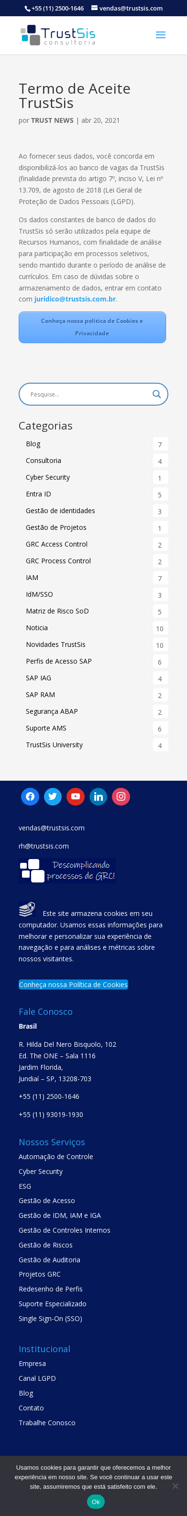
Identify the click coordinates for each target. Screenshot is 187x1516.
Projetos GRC (40, 1274)
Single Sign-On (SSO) (50, 1318)
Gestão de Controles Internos (64, 1230)
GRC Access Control (57, 543)
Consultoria (43, 460)
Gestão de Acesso (47, 1200)
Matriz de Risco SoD (57, 610)
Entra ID (38, 493)
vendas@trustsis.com (52, 827)
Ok (96, 1501)
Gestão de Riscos (46, 1244)
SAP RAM (40, 694)
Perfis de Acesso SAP (59, 661)
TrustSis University (54, 744)
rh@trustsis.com (44, 845)
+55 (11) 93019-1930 (51, 1114)
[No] (175, 1486)
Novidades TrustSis (56, 644)
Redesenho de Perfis (51, 1288)
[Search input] (89, 394)
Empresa (32, 1363)
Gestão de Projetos (56, 527)
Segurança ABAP (52, 711)
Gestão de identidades (60, 510)
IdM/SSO (39, 594)
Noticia (37, 627)
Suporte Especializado (53, 1303)
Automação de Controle (56, 1156)
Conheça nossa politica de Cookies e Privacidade (92, 327)
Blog (33, 443)
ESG (25, 1186)
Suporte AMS (46, 727)
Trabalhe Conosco (47, 1422)
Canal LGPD (37, 1378)
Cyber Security (48, 477)
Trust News (52, 120)
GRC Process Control (58, 560)
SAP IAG (38, 677)
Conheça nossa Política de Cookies (73, 984)
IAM (32, 577)
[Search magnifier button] (157, 394)
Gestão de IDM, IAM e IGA (60, 1215)
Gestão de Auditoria (49, 1259)
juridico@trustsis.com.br (74, 298)
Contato (31, 1407)
